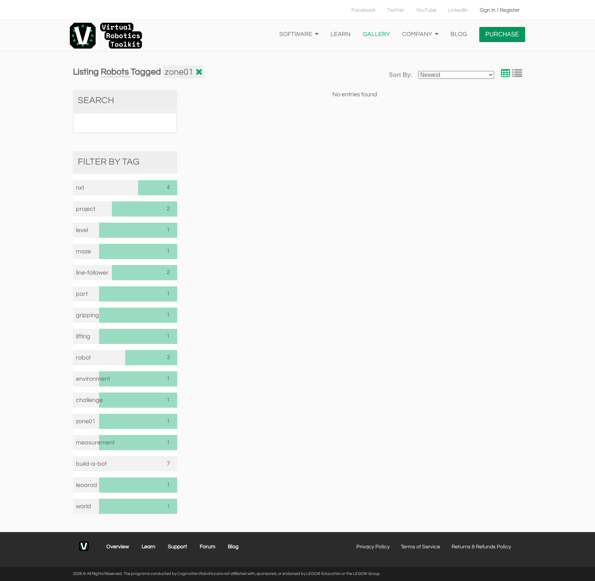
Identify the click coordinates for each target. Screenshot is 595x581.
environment (87, 379)
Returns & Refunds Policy (481, 547)
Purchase (502, 34)
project (85, 209)
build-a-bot (91, 464)
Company (420, 34)
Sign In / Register (500, 10)
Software (298, 34)
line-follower (92, 273)
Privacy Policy (373, 547)
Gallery (376, 34)
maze (83, 251)
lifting (83, 336)
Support (177, 547)
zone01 (86, 421)
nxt (80, 188)
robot (83, 358)
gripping (87, 315)
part (82, 294)
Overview (117, 547)
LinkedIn (458, 10)
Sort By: (400, 75)
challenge (87, 400)
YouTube (426, 10)
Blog (458, 34)
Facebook (363, 10)
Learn (341, 34)
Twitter (395, 10)
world (83, 506)
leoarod (86, 485)
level (82, 230)
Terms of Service (420, 547)
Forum (207, 547)
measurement (87, 443)
